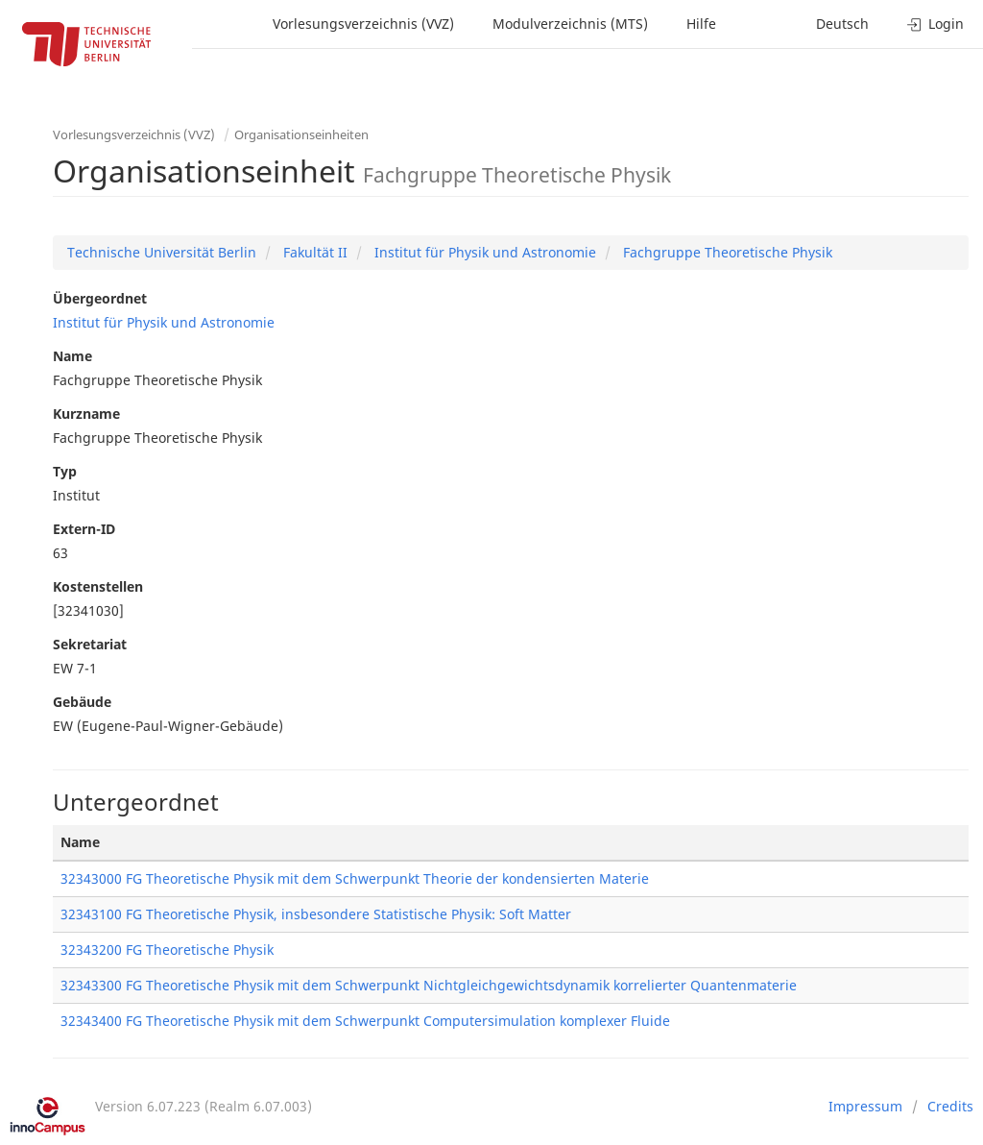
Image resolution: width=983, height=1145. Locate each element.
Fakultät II (313, 252)
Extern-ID (84, 529)
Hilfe (701, 23)
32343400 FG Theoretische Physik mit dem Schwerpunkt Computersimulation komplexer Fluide (365, 1020)
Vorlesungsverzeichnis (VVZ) (363, 23)
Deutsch (842, 23)
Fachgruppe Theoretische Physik (725, 252)
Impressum (865, 1106)
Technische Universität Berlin (161, 252)
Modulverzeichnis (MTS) (570, 23)
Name (72, 356)
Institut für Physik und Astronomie (483, 252)
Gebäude (82, 702)
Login (935, 23)
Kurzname (86, 413)
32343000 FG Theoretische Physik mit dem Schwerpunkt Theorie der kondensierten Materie (354, 878)
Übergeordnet (100, 298)
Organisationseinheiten (301, 134)
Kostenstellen (98, 586)
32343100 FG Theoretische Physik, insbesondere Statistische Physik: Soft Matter (315, 914)
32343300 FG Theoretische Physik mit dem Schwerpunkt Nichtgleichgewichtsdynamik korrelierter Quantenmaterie (428, 985)
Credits (950, 1106)
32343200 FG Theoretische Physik (167, 949)
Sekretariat (90, 644)
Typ (65, 471)
